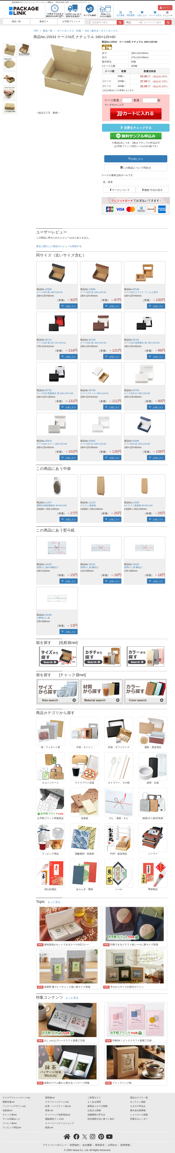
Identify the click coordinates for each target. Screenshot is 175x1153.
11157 (48, 502)
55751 (136, 339)
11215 (92, 502)
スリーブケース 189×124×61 (94, 393)
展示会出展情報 (138, 1110)
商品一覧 (16, 21)
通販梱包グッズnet (54, 1119)
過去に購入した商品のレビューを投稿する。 (60, 246)
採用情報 (125, 1145)
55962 (92, 440)
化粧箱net (7, 1110)
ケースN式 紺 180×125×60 (137, 444)
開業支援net (9, 1102)
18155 (48, 564)
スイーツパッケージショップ (59, 1123)
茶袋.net (49, 1110)
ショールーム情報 (139, 1115)
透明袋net (50, 1097)
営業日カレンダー (139, 1119)
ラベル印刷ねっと (11, 1119)
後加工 (43, 21)
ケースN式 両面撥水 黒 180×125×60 (141, 343)
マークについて (121, 189)
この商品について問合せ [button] (137, 167)
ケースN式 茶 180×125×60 (93, 292)
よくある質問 (94, 1102)
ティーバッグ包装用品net (57, 1115)
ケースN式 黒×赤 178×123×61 (51, 343)
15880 (92, 289)
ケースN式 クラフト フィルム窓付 (141, 292)
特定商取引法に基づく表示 (101, 1119)
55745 (92, 339)
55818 (48, 440)
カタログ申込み (138, 1106)
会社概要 (87, 1145)
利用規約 (74, 1145)
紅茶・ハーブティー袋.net (58, 1106)
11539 (136, 502)
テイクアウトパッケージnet (16, 1097)
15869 (48, 289)
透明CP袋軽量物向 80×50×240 (52, 505)
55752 (48, 390)
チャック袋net (10, 1115)
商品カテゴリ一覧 (139, 1097)
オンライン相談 (138, 1102)
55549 (136, 289)
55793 (136, 390)
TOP (35, 30)
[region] (101, 30)
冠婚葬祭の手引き (96, 1115)
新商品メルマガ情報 (97, 1106)
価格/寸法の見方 (153, 189)
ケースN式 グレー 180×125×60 (52, 444)
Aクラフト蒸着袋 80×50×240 (138, 505)
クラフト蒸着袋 (88, 505)
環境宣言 (100, 1145)
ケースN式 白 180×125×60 (137, 393)
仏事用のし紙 (43, 618)
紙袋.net (49, 1127)
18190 (48, 614)
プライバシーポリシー (55, 1145)
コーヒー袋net (10, 1123)
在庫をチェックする (136, 127)
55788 (92, 390)
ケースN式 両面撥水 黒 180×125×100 (55, 393)
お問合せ (112, 1145)
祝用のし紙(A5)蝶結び (47, 567)
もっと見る (54, 902)
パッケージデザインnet (14, 1106)
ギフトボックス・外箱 (69, 30)
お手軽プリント (71, 21)
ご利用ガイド (94, 1097)
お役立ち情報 (94, 1110)
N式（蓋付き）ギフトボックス (101, 30)
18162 (136, 564)
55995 (136, 440)
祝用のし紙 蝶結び (89, 567)
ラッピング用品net (12, 1127)
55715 (48, 339)
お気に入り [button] (137, 158)
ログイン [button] (165, 7)
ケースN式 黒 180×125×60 (50, 292)
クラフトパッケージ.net (57, 1102)
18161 (92, 564)
